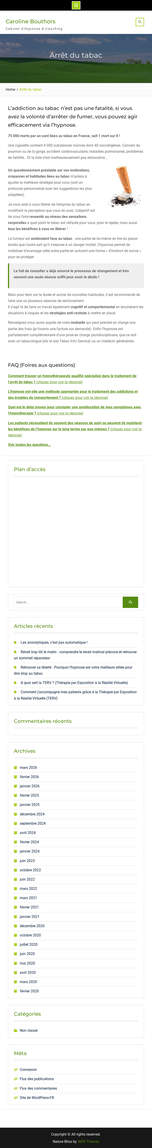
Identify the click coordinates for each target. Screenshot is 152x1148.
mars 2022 (28, 888)
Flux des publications (37, 1079)
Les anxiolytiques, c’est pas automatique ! (54, 642)
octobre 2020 (30, 935)
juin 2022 (27, 879)
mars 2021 (28, 898)
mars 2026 (28, 767)
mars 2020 (28, 981)
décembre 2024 (32, 814)
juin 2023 (27, 860)
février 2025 (29, 795)
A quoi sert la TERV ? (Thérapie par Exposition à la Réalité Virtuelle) (74, 683)
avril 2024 (28, 832)
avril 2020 (28, 972)
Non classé (28, 1030)
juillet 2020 (28, 944)
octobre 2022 (30, 870)
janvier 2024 (30, 851)
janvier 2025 (30, 805)
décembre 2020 (32, 926)
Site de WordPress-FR (37, 1097)
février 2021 (29, 907)
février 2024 (29, 842)
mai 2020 (27, 963)
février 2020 (29, 991)
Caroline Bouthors (30, 21)
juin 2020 (27, 954)
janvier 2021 (30, 916)
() (75, 429)
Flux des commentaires (38, 1088)
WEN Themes (88, 1141)
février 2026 (29, 776)
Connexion (28, 1069)
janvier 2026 (30, 786)
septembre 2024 (33, 823)
